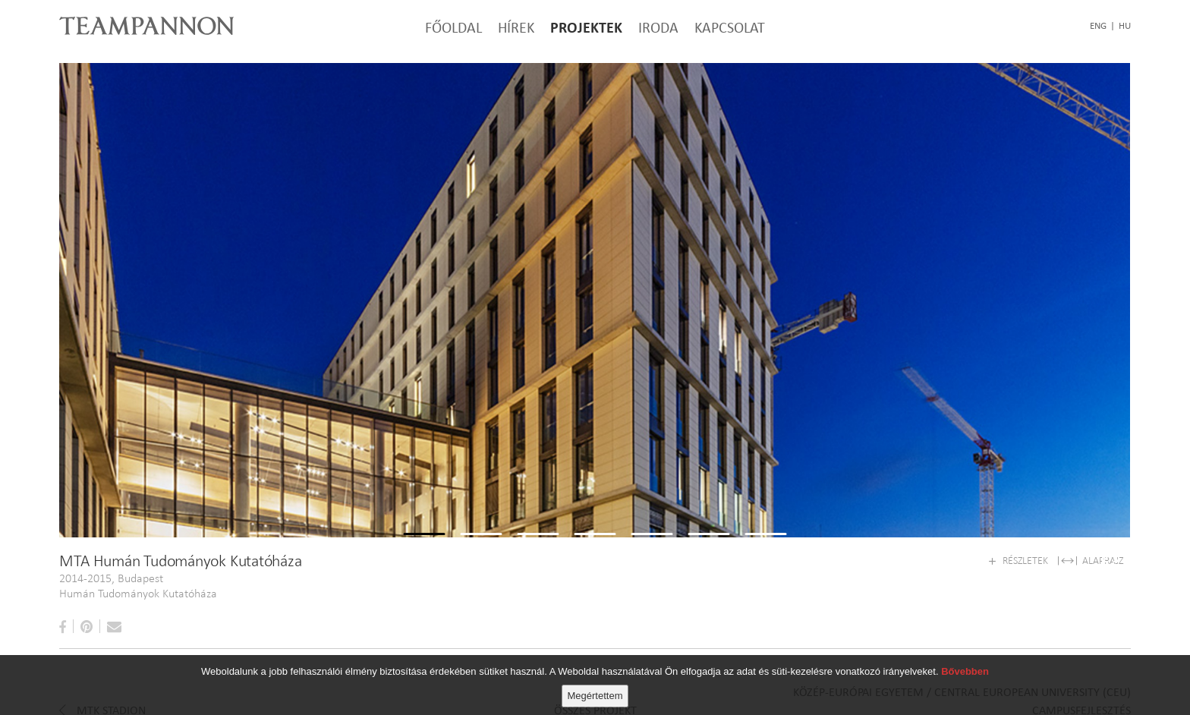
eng (1098, 26)
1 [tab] (424, 576)
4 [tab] (595, 576)
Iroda (658, 27)
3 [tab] (538, 576)
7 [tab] (766, 576)
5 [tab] (652, 576)
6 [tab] (709, 576)
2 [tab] (481, 576)
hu (1125, 26)
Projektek (586, 27)
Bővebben (965, 671)
